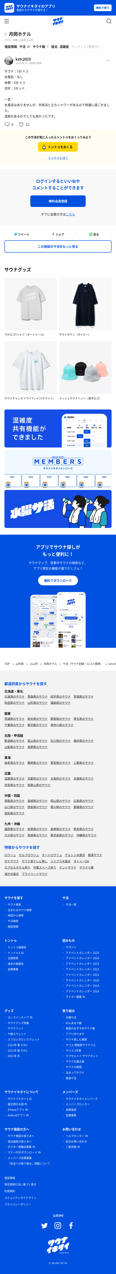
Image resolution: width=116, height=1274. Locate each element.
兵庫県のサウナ (83, 778)
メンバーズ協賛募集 (20, 1158)
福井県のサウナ (83, 740)
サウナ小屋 (86, 867)
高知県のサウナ (14, 813)
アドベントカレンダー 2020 (82, 980)
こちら (70, 214)
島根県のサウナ (37, 801)
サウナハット (16, 1028)
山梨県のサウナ (14, 747)
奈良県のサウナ (14, 785)
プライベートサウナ (35, 874)
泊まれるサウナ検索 (20, 910)
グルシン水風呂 (75, 855)
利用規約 (9, 1191)
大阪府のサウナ (60, 778)
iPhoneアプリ (16, 1110)
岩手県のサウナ (60, 696)
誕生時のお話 (16, 1104)
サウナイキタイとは (20, 1099)
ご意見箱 (71, 1147)
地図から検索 (16, 915)
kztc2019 (23, 59)
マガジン (71, 947)
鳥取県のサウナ (14, 801)
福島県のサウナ (60, 702)
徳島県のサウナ (37, 807)
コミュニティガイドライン (20, 1198)
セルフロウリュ (29, 855)
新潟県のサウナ (14, 740)
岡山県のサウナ (60, 801)
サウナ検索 (14, 905)
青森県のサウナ (37, 696)
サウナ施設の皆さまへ (21, 1136)
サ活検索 (13, 921)
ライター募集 (74, 997)
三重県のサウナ (83, 762)
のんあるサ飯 (74, 1023)
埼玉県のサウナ (83, 718)
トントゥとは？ (58, 157)
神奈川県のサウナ (61, 725)
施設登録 (13, 927)
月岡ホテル (20, 34)
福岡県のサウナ (14, 829)
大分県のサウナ (14, 835)
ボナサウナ (11, 861)
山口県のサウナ (14, 807)
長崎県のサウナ (60, 829)
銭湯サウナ (95, 855)
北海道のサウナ (14, 696)
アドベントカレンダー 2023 (82, 964)
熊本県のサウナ (83, 829)
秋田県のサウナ (14, 702)
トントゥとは (16, 953)
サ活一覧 (71, 905)
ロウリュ (10, 855)
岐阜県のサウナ (14, 762)
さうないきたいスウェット (24, 1039)
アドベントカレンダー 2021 (82, 975)
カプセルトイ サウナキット (82, 1056)
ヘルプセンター (75, 1136)
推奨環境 (9, 1178)
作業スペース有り (44, 867)
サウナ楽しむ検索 (76, 1039)
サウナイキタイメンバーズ (82, 1099)
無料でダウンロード (58, 580)
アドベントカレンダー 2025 (82, 953)
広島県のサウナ (83, 801)
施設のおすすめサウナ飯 (80, 1028)
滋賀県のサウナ (14, 778)
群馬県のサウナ (60, 718)
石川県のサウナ (60, 740)
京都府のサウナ (37, 778)
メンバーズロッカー (78, 1104)
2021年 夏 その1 (17, 1045)
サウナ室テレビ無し (35, 861)
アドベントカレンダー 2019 (82, 986)
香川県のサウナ (60, 807)
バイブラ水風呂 (60, 861)
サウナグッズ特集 (18, 1023)
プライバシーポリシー (17, 1204)
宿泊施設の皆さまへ (20, 1142)
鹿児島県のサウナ (61, 835)
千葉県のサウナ (14, 725)
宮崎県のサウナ (37, 835)
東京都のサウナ (37, 725)
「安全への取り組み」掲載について (29, 1164)
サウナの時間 (74, 1067)
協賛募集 (13, 969)
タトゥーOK (81, 861)
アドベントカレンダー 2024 (82, 958)
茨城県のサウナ (14, 718)
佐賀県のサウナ (37, 829)
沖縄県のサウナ (86, 835)
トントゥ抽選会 (17, 947)
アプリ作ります (75, 1034)
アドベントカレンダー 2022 (82, 969)
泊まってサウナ (75, 1073)
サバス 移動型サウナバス (81, 1045)
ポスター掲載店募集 (20, 1147)
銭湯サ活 (71, 1078)
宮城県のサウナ (83, 696)
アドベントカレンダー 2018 (82, 991)
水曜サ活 (71, 1017)
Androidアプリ (16, 1115)
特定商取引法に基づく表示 (20, 1184)
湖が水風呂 (11, 874)
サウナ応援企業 (75, 1061)
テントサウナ (67, 867)
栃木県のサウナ (37, 718)
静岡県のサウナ (37, 762)
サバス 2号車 (73, 1051)
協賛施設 (71, 1110)
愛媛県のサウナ (83, 807)
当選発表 (13, 958)
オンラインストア (18, 1017)
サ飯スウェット (17, 1034)
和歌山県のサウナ (38, 785)
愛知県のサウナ (60, 762)
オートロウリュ (52, 855)
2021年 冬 (14, 1056)
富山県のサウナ (37, 740)
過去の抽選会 (16, 964)
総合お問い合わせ (76, 1142)
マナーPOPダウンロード (22, 1152)
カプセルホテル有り (17, 867)
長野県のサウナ (37, 747)
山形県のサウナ (37, 702)
